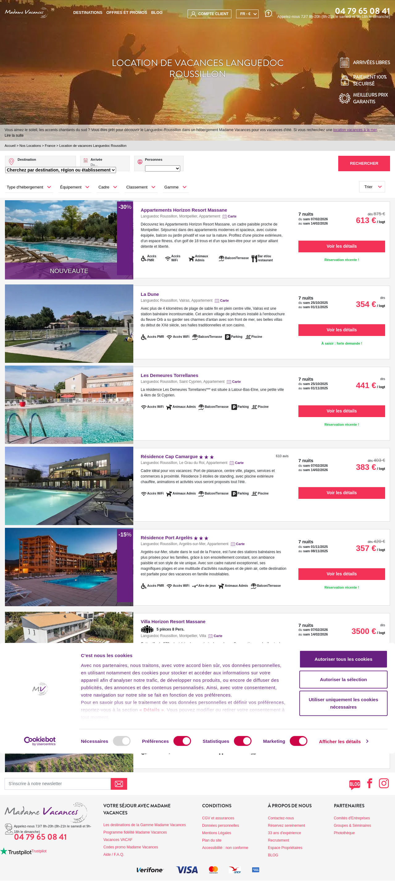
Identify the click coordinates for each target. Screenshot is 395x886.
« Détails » (151, 842)
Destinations (87, 12)
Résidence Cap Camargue (177, 456)
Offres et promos (126, 12)
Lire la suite (14, 135)
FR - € (245, 14)
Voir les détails (342, 246)
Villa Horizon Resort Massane (173, 621)
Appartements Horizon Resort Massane (184, 210)
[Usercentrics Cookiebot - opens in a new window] (40, 874)
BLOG (157, 12)
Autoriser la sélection (343, 811)
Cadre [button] (103, 187)
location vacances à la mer (355, 130)
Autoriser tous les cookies (343, 791)
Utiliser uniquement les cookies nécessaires (343, 836)
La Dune (150, 294)
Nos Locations (30, 145)
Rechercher (364, 163)
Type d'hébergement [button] (25, 187)
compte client (209, 14)
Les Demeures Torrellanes (169, 375)
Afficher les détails (340, 873)
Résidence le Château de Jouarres (178, 703)
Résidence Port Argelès (174, 537)
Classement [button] (137, 187)
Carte (232, 216)
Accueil (10, 145)
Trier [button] (368, 186)
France (50, 145)
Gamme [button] (171, 187)
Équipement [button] (70, 187)
